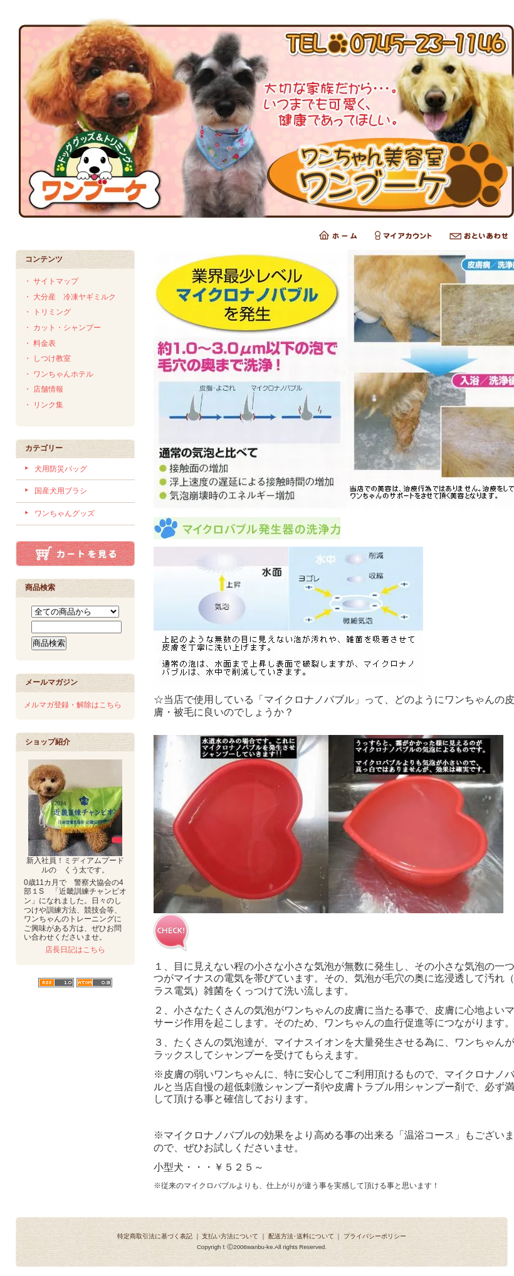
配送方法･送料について (301, 1236)
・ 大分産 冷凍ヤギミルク (70, 296)
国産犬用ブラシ (60, 490)
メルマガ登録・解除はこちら (73, 704)
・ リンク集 (43, 404)
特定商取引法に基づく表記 (154, 1236)
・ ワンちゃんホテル (58, 374)
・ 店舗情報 (43, 389)
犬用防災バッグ (60, 468)
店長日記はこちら (75, 949)
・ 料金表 (40, 343)
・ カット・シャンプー (62, 327)
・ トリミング (47, 312)
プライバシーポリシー (375, 1236)
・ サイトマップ (51, 281)
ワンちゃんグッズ (64, 513)
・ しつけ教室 (47, 358)
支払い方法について (230, 1236)
